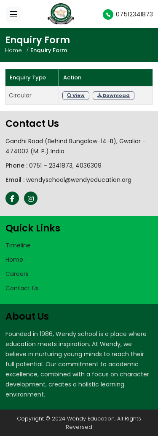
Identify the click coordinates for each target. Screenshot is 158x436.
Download (113, 95)
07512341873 (128, 14)
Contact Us (22, 288)
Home (13, 50)
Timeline (18, 245)
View (76, 95)
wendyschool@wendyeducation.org (78, 180)
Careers (17, 274)
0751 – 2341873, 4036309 (65, 165)
